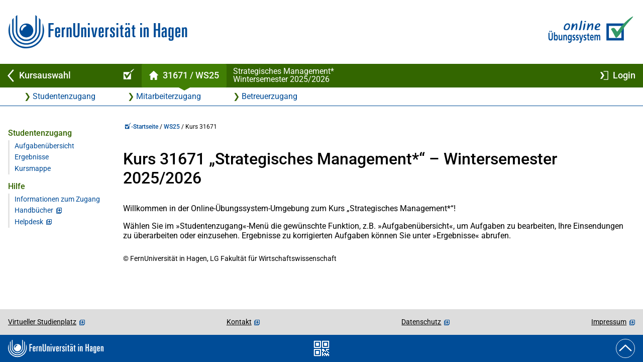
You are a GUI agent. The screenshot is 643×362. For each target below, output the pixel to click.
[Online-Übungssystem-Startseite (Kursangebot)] (127, 75)
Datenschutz (421, 322)
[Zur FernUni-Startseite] (97, 32)
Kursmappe (33, 168)
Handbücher (34, 210)
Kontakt (239, 322)
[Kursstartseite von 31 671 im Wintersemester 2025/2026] (184, 75)
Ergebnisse (32, 157)
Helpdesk (29, 222)
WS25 (172, 126)
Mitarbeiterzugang (168, 96)
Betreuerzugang (269, 96)
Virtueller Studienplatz (42, 322)
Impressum (608, 322)
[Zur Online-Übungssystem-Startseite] (588, 32)
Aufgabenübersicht (44, 146)
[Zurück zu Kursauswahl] (56, 75)
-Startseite (141, 126)
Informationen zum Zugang (57, 199)
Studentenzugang (64, 96)
